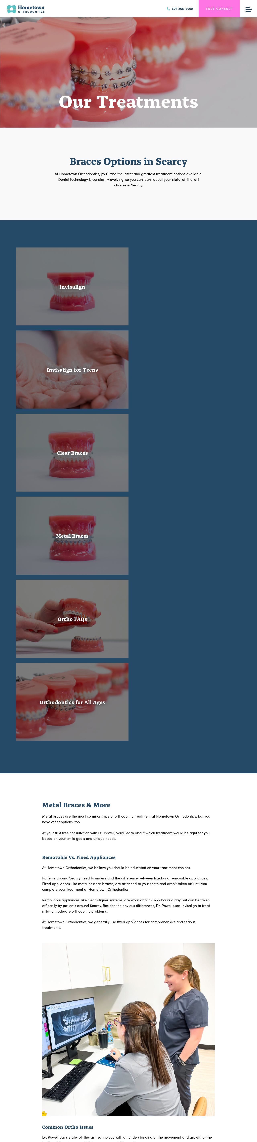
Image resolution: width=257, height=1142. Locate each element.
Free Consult (219, 8)
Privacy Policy (118, 1136)
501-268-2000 (180, 8)
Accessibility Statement (173, 1136)
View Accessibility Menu (143, 1136)
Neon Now (203, 1136)
